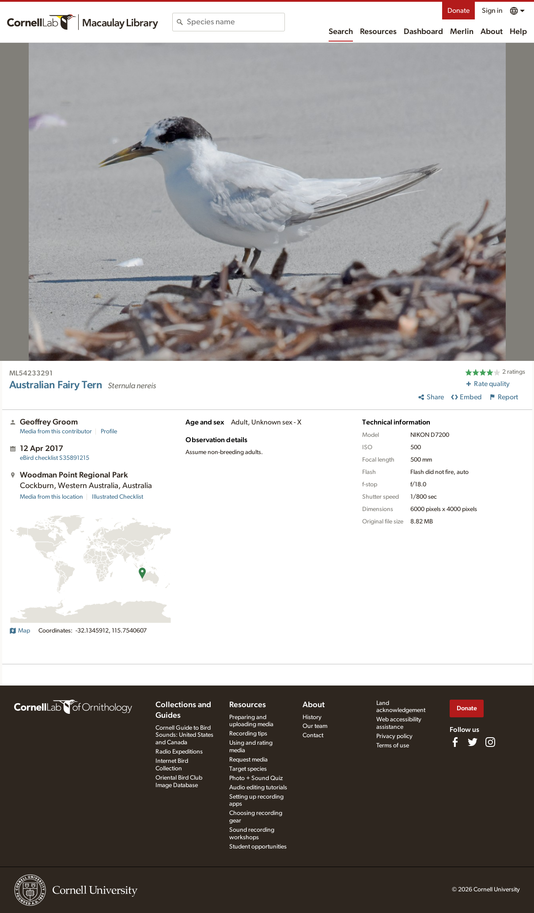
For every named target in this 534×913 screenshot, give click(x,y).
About (492, 32)
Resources (378, 32)
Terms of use (392, 746)
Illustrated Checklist (117, 497)
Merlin (461, 32)
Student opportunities (258, 847)
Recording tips (248, 734)
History (312, 717)
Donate (458, 10)
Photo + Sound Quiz (256, 778)
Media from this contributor (56, 431)
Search (341, 32)
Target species (248, 769)
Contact (313, 735)
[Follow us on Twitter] (472, 742)
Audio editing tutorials (258, 787)
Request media (248, 760)
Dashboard (423, 32)
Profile (109, 431)
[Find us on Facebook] (455, 742)
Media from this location (51, 497)
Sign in (492, 10)
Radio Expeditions (179, 752)
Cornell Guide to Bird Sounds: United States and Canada (184, 735)
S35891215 (54, 458)
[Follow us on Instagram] (490, 742)
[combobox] (235, 22)
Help (518, 32)
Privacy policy (394, 736)
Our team (315, 726)
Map (19, 631)
